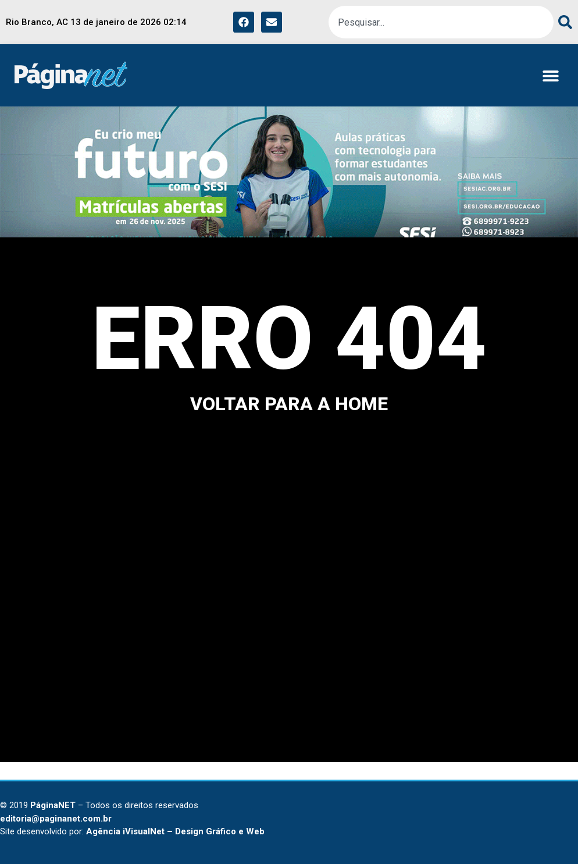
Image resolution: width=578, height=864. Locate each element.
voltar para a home (289, 404)
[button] (550, 75)
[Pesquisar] (563, 22)
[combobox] (441, 22)
